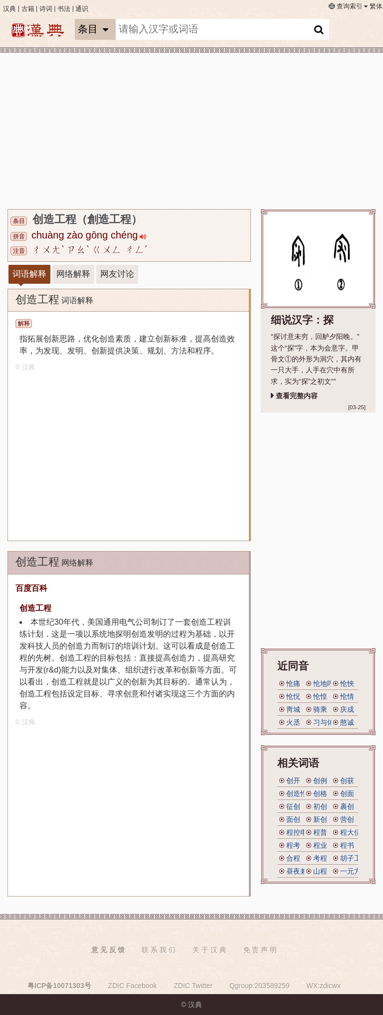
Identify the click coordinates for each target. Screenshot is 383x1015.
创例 (320, 781)
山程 (320, 871)
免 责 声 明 (260, 950)
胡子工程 (354, 858)
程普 (320, 832)
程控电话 (300, 832)
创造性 (296, 793)
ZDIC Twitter (193, 986)
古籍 (27, 8)
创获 (347, 781)
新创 (320, 819)
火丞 (293, 722)
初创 (320, 806)
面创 (293, 819)
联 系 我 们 (159, 950)
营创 (347, 819)
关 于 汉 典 (209, 950)
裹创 (347, 806)
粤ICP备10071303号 (59, 986)
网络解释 (73, 274)
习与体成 (327, 722)
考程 (320, 858)
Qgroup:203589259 (259, 986)
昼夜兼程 (300, 871)
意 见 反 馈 (108, 950)
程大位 (350, 832)
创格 (320, 793)
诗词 (45, 8)
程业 (320, 845)
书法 (63, 8)
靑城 (293, 709)
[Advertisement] (189, 129)
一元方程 (354, 871)
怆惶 (320, 696)
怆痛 (293, 683)
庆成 (347, 709)
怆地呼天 (327, 683)
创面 (347, 793)
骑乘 (320, 709)
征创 (293, 806)
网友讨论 (117, 274)
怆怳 (293, 696)
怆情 (347, 696)
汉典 (9, 8)
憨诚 (347, 722)
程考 (293, 845)
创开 (293, 781)
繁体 (376, 6)
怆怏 (347, 683)
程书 (347, 845)
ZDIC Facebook (132, 986)
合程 (293, 858)
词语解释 (29, 274)
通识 (81, 8)
